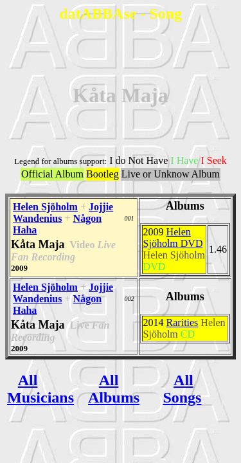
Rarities (182, 322)
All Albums (113, 389)
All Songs (182, 389)
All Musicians (40, 389)
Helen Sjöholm (45, 206)
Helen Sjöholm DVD (173, 237)
